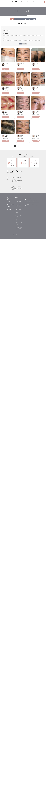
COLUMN (9, 209)
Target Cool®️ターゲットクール (19, 230)
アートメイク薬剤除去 (19, 212)
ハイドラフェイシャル (19, 216)
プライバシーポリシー (32, 205)
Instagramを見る (5, 69)
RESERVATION (10, 204)
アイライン (27, 19)
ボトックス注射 (19, 222)
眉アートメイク (19, 199)
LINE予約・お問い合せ (36, 163)
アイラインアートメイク (19, 205)
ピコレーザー (18, 213)
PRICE (8, 202)
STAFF (8, 201)
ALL (12, 19)
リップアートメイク (19, 202)
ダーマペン (18, 225)
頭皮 (34, 19)
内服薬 (17, 224)
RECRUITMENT (10, 207)
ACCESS (9, 206)
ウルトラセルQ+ (19, 220)
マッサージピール (19, 218)
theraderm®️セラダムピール (19, 228)
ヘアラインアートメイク (19, 207)
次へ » (30, 146)
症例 (6, 5)
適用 (20, 43)
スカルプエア (18, 209)
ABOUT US (8, 199)
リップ (20, 19)
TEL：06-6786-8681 (12, 163)
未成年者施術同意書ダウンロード (32, 200)
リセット (24, 43)
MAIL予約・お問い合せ (24, 163)
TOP (8, 197)
